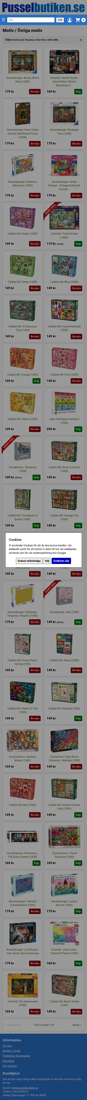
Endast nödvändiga (29, 560)
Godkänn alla (61, 560)
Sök (60, 19)
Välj (47, 560)
